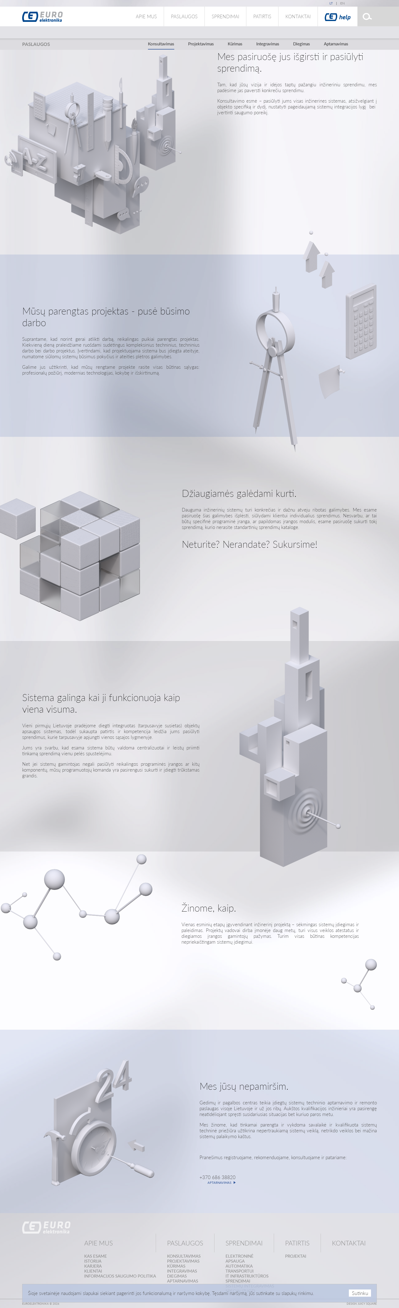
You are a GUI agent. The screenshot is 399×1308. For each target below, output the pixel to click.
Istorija (92, 1260)
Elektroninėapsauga (240, 1258)
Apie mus (146, 16)
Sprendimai (225, 16)
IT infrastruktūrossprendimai (247, 1278)
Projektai (295, 1256)
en (342, 3)
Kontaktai (298, 16)
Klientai (93, 1270)
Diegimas (301, 43)
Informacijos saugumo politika (120, 1275)
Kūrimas (235, 43)
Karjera (93, 1265)
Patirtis (262, 16)
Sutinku (360, 1293)
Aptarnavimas (336, 43)
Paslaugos (184, 16)
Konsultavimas (161, 43)
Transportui (240, 1270)
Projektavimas (201, 43)
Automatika (239, 1265)
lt (331, 3)
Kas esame (95, 1256)
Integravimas (267, 43)
